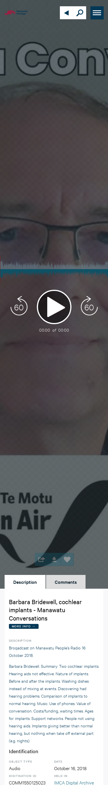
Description (25, 582)
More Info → (24, 626)
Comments (66, 582)
